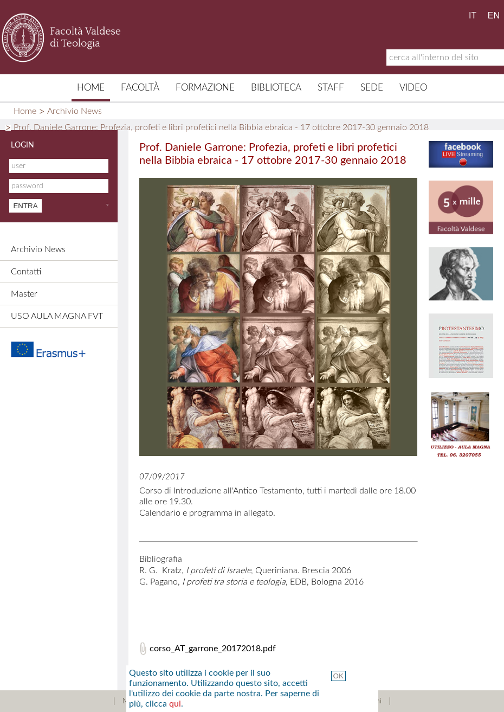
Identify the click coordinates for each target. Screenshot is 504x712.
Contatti (26, 271)
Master (24, 294)
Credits (248, 701)
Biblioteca (276, 87)
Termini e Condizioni (348, 701)
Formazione (205, 87)
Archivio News (74, 111)
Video (413, 87)
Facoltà (140, 87)
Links (287, 701)
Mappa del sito (147, 701)
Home (91, 87)
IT (472, 15)
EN (494, 15)
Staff (331, 87)
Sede (371, 87)
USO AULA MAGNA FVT (57, 316)
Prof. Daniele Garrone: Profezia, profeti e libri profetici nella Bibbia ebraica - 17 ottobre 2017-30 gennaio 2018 (221, 127)
